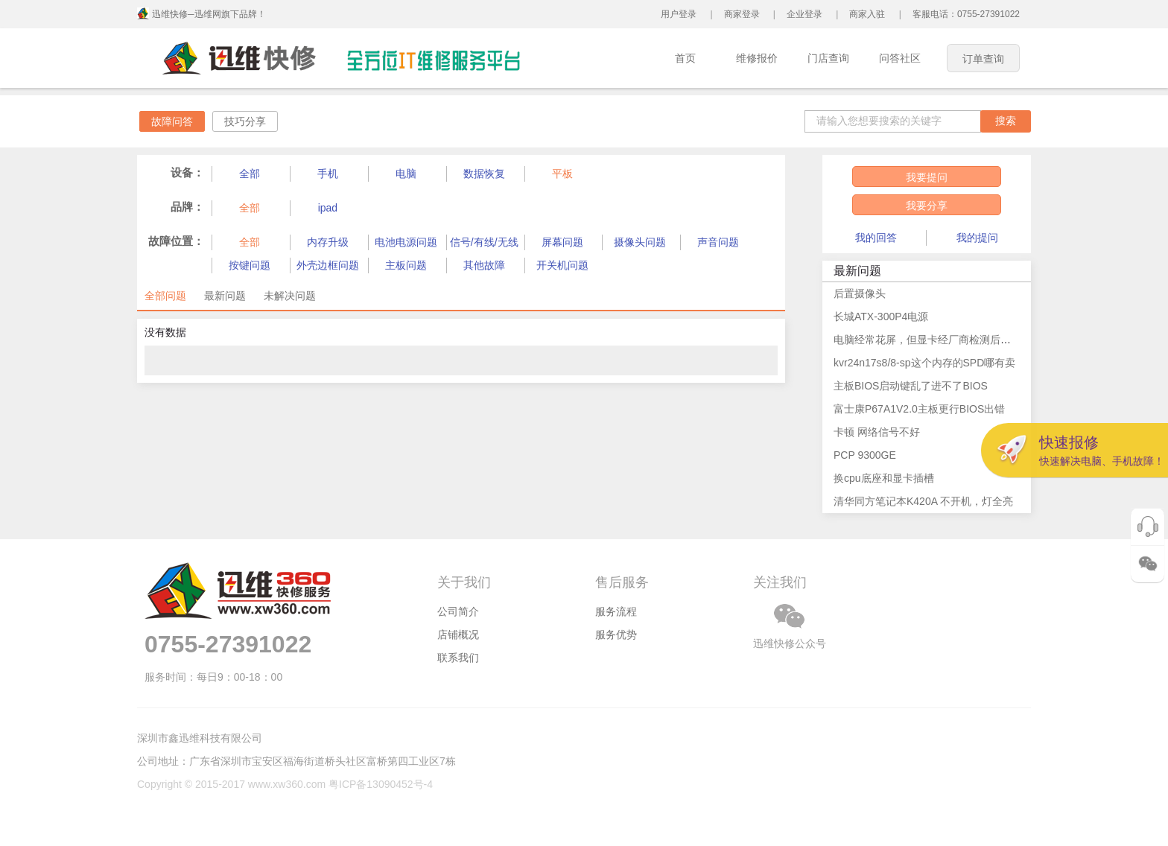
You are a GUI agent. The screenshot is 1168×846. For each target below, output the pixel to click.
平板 (562, 173)
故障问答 (172, 121)
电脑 (406, 173)
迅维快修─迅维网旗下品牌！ (209, 14)
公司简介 (458, 611)
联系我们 (458, 658)
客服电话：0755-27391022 (966, 14)
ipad (327, 208)
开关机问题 (562, 265)
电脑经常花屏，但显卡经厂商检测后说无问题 (938, 340)
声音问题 (718, 242)
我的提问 (977, 238)
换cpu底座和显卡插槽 (884, 478)
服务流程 (616, 611)
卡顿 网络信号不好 (877, 432)
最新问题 (225, 296)
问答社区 (900, 58)
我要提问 (927, 177)
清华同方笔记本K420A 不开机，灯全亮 (923, 501)
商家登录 (742, 14)
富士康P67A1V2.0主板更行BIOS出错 (919, 409)
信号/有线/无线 (484, 242)
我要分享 (927, 206)
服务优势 (616, 634)
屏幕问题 (562, 242)
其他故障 (484, 265)
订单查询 (983, 59)
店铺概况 (458, 634)
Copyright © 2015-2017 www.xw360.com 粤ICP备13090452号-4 (285, 784)
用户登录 (678, 14)
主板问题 (406, 265)
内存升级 (328, 242)
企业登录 (804, 14)
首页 (685, 58)
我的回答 (876, 238)
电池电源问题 (406, 242)
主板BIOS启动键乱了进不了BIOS (911, 386)
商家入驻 (867, 14)
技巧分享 (245, 121)
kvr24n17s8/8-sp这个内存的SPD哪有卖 (924, 363)
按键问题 (249, 265)
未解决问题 (290, 296)
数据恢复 (484, 173)
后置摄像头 (860, 293)
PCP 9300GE (865, 455)
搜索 (1005, 121)
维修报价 (757, 58)
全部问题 (165, 296)
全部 (249, 173)
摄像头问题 (640, 242)
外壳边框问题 (327, 265)
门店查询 (828, 58)
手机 (327, 173)
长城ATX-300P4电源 (881, 316)
